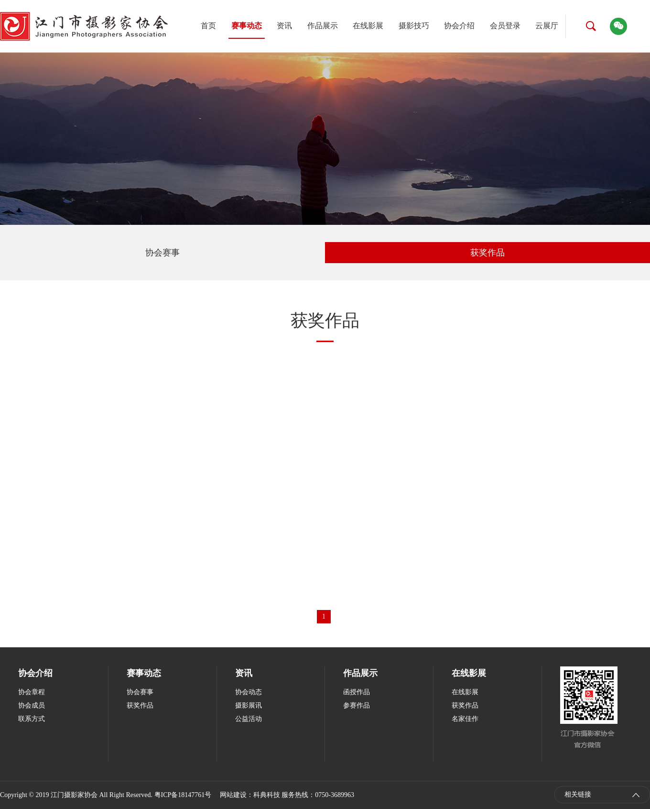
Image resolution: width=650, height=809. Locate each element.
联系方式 (31, 718)
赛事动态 (246, 26)
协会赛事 (162, 252)
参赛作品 (356, 705)
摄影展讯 (248, 705)
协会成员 (31, 705)
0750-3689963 (334, 794)
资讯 (284, 26)
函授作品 (356, 692)
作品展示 (322, 26)
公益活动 (248, 718)
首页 (208, 26)
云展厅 (546, 26)
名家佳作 (465, 718)
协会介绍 (459, 26)
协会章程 (31, 692)
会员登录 (505, 26)
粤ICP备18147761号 (183, 794)
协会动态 (248, 692)
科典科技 (266, 794)
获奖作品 (487, 252)
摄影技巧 (414, 26)
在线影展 (368, 26)
